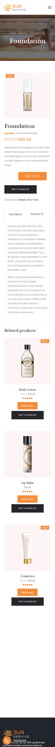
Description (15, 214)
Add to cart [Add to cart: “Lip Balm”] (27, 499)
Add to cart (32, 176)
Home (12, 33)
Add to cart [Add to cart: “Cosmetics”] (27, 592)
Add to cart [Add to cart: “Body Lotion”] (27, 405)
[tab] (15, 214)
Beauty (23, 33)
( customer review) (26, 133)
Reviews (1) (37, 214)
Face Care (33, 199)
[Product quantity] (10, 176)
